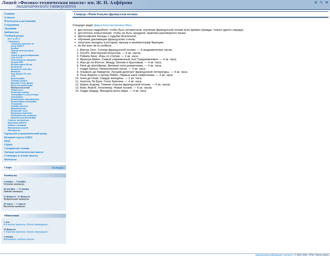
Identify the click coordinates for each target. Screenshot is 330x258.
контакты (288, 255)
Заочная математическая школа (23, 152)
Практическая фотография (23, 117)
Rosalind (15, 48)
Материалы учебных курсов (19, 239)
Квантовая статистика (21, 69)
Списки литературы (18, 120)
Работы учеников (17, 125)
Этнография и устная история (25, 94)
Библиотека (11, 32)
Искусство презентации (21, 85)
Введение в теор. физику (22, 83)
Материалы (14, 130)
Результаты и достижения (20, 21)
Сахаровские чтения (16, 148)
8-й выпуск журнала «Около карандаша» (26, 224)
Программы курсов (18, 127)
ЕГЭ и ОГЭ (14, 38)
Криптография (17, 78)
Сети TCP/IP (17, 57)
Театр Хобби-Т (17, 46)
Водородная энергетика (21, 113)
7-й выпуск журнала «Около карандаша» (26, 231)
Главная (9, 13)
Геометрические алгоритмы (23, 115)
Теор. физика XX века (21, 74)
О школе (9, 17)
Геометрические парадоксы (23, 60)
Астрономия (16, 104)
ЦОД (7, 140)
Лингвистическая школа (22, 50)
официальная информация (268, 255)
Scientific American (19, 106)
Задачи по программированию (25, 55)
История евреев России (21, 64)
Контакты (10, 159)
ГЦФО (14, 53)
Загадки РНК (17, 62)
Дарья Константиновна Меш (113, 25)
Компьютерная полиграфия (23, 101)
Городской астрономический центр (25, 133)
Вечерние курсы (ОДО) (18, 137)
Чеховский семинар (20, 92)
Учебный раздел (14, 35)
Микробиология (18, 108)
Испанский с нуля (19, 111)
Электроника (17, 97)
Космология (16, 67)
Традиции (10, 28)
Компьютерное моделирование (25, 99)
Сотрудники (11, 24)
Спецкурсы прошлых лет (22, 43)
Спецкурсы (14, 41)
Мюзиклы (15, 71)
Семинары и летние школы (21, 155)
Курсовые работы (17, 122)
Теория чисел (17, 90)
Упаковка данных (19, 80)
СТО (13, 76)
